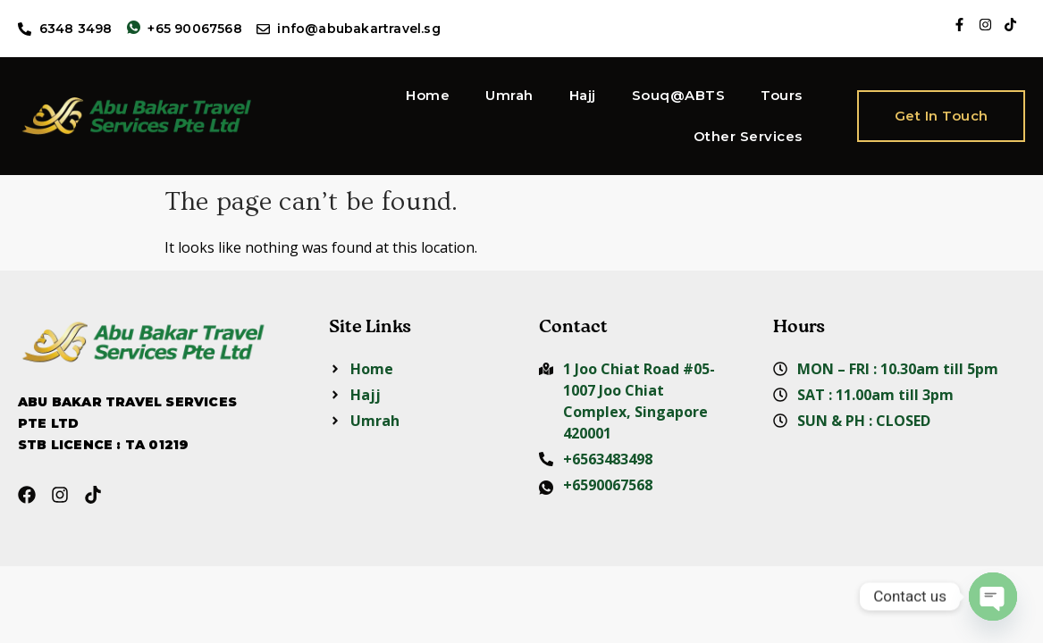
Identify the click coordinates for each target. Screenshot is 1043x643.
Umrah (509, 95)
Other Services (748, 136)
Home (428, 95)
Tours (782, 95)
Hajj (582, 95)
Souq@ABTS (679, 95)
